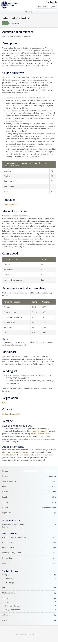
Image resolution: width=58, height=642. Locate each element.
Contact (40, 635)
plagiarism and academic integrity (15, 452)
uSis (4, 402)
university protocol (40, 431)
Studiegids (51, 2)
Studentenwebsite (21, 635)
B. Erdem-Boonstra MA (11, 414)
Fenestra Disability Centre (40, 434)
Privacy (32, 635)
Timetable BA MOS (9, 204)
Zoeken (30, 12)
